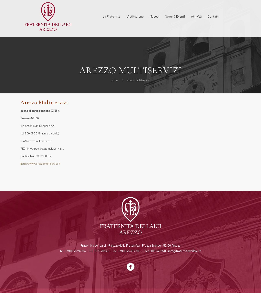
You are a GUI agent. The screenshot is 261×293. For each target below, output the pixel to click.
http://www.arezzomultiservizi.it (40, 163)
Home (115, 80)
